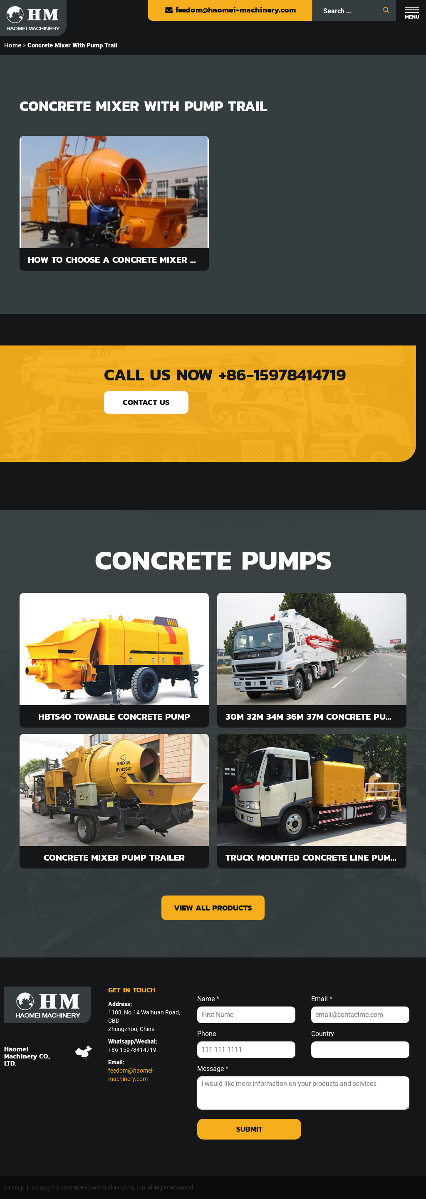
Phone (206, 1034)
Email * (321, 999)
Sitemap (14, 1187)
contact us (146, 402)
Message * (212, 1069)
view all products (213, 908)
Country (322, 1034)
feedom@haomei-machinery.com (230, 10)
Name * (208, 999)
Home (12, 45)
